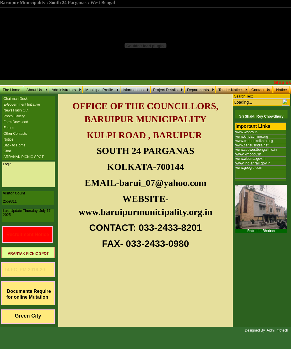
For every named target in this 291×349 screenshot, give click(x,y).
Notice (281, 90)
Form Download (15, 122)
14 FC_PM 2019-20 (23, 269)
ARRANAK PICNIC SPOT (23, 157)
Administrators (64, 90)
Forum (8, 128)
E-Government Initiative (21, 104)
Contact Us (260, 90)
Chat (7, 151)
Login (7, 164)
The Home (11, 90)
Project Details (165, 90)
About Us (34, 90)
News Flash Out (15, 110)
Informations (133, 90)
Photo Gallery (14, 116)
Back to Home (14, 145)
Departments (198, 90)
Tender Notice (230, 90)
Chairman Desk (15, 99)
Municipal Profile (99, 90)
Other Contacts (15, 134)
